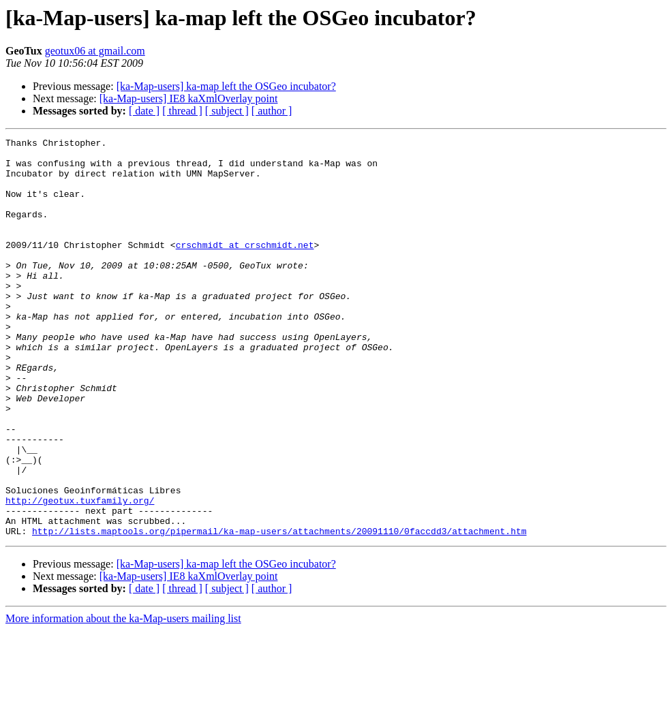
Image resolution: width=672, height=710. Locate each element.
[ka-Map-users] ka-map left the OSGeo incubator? (226, 86)
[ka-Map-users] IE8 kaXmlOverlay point (189, 98)
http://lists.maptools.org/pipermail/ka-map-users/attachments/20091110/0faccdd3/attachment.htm (279, 610)
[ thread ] (182, 111)
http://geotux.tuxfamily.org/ (79, 574)
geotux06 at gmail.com (95, 51)
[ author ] (271, 111)
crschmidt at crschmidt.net (245, 267)
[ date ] (144, 111)
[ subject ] (227, 111)
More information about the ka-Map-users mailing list (123, 698)
